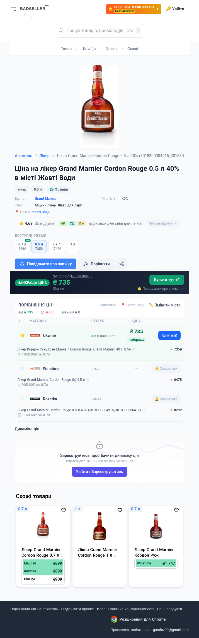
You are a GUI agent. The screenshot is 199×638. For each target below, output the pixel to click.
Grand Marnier (46, 199)
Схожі (132, 49)
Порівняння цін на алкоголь (34, 609)
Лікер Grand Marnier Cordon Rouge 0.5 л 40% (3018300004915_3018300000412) (79, 410)
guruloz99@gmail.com (171, 630)
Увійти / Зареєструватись (99, 471)
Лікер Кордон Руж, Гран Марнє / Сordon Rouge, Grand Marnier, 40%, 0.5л (74, 349)
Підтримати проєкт (77, 609)
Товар (66, 49)
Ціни (88, 49)
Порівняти (96, 264)
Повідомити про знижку (45, 264)
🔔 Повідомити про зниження (160, 289)
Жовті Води (40, 212)
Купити (169, 335)
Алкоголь (26, 156)
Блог (101, 609)
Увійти (175, 9)
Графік (112, 49)
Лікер (46, 156)
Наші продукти (169, 609)
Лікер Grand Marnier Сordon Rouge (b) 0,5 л (51, 380)
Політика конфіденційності (131, 609)
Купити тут (167, 279)
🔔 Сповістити (166, 369)
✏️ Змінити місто (165, 305)
